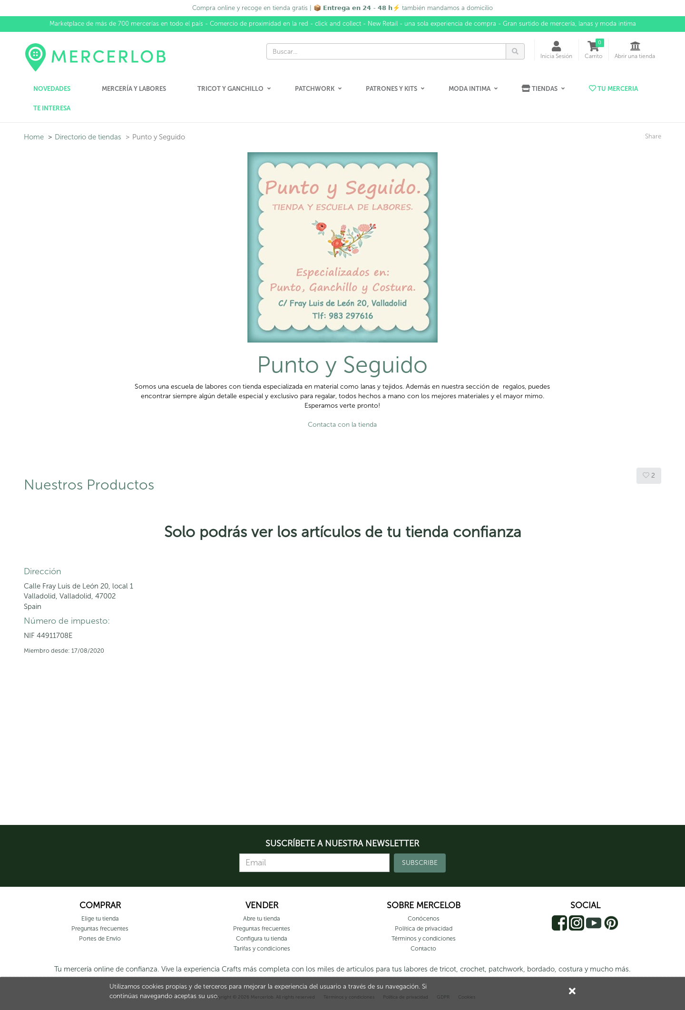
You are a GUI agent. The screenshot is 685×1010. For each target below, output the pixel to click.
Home (34, 137)
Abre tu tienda (261, 918)
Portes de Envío (100, 938)
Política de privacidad (423, 928)
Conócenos (424, 918)
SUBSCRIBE (420, 863)
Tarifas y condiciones (262, 948)
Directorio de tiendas (88, 137)
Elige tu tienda (100, 918)
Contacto (423, 948)
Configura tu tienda (261, 938)
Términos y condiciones (423, 938)
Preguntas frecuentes (99, 928)
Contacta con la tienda (342, 425)
